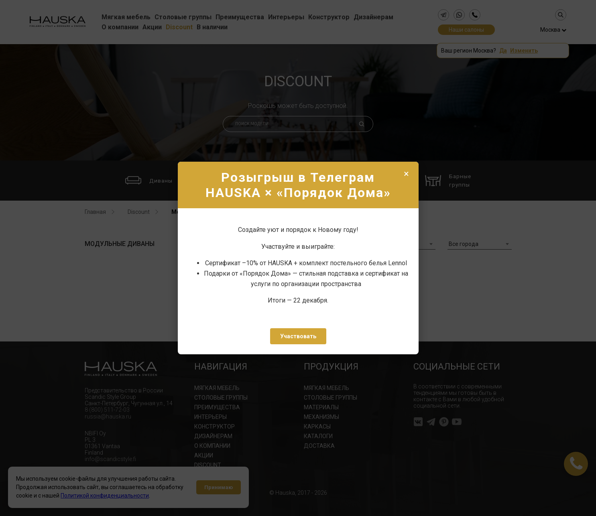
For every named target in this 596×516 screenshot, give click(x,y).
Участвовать (298, 336)
